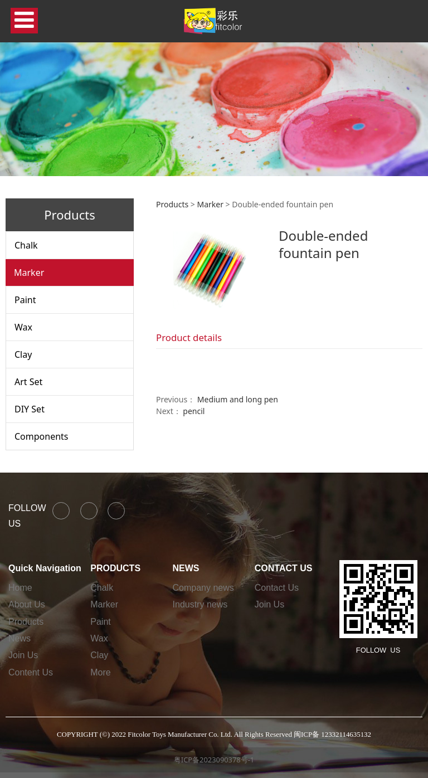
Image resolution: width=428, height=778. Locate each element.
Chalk (26, 245)
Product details (189, 337)
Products (172, 204)
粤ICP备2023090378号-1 (214, 760)
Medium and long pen (237, 399)
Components (41, 436)
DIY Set (29, 409)
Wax (23, 327)
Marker (29, 272)
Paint (25, 300)
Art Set (28, 382)
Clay (23, 354)
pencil (194, 411)
